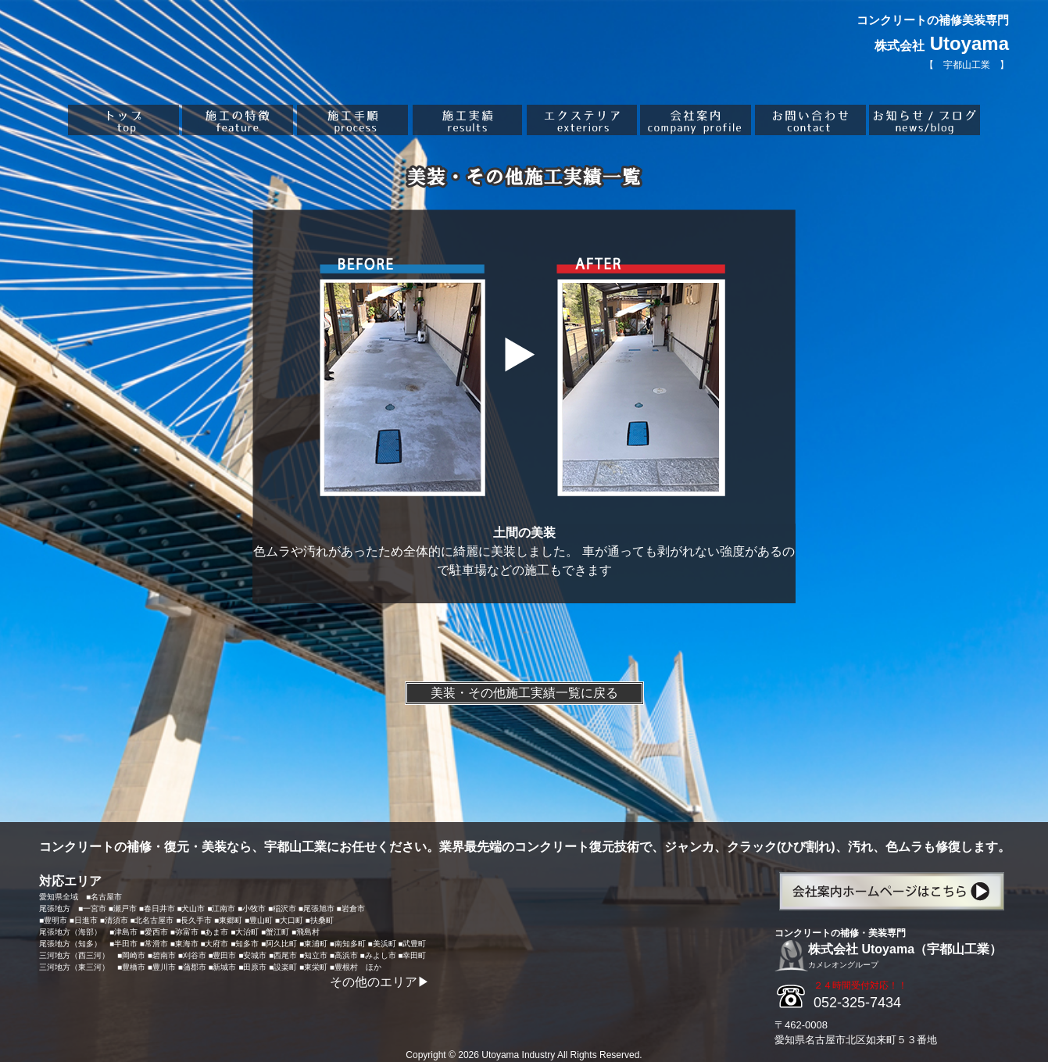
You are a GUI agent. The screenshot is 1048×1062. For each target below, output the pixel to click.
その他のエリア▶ (380, 982)
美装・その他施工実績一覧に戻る (524, 692)
